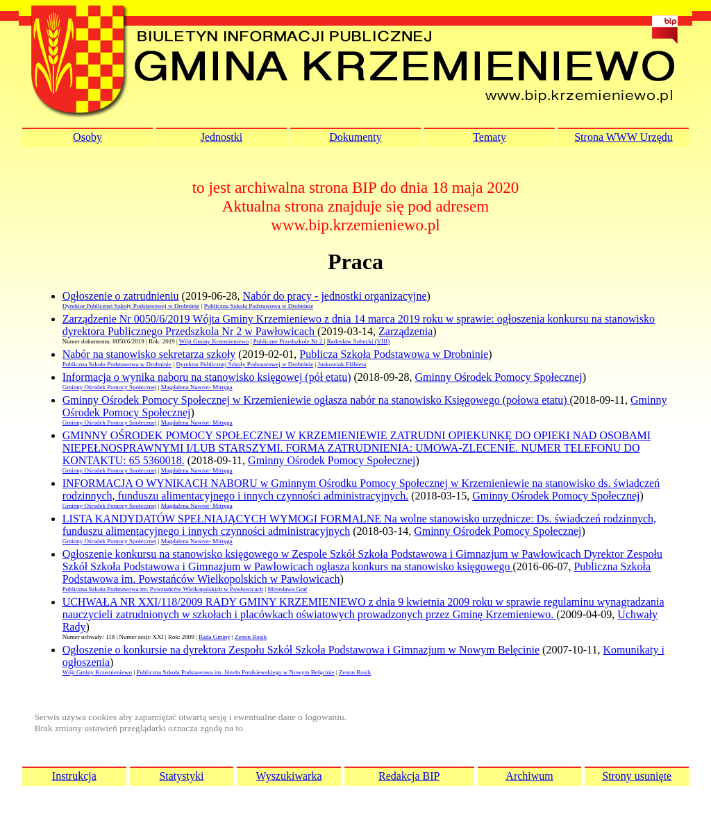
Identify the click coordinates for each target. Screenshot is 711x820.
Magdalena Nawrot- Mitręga (197, 387)
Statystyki (181, 776)
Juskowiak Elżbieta (341, 364)
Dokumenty (355, 137)
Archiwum (529, 776)
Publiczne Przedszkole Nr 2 (288, 341)
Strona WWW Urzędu (623, 137)
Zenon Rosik (251, 636)
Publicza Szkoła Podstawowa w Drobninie (393, 354)
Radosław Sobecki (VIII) (358, 341)
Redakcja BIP (409, 776)
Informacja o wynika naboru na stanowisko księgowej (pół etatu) (206, 377)
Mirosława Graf (287, 589)
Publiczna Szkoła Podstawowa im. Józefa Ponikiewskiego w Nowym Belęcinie (235, 672)
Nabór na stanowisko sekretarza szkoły (149, 354)
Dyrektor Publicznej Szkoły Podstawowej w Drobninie (131, 305)
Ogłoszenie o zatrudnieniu (120, 296)
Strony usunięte (636, 776)
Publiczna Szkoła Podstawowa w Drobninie (258, 305)
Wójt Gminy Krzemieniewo (214, 341)
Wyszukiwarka (288, 776)
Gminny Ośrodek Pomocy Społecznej (499, 377)
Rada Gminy (215, 636)
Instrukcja (74, 776)
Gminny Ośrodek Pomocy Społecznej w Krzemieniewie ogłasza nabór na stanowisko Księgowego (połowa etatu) (316, 400)
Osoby (87, 137)
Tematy (489, 137)
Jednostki (221, 137)
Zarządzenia (405, 331)
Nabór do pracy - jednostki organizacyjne (335, 296)
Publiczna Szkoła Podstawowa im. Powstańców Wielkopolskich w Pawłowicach (162, 589)
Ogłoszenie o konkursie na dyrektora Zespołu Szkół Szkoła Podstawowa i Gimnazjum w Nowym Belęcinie (300, 650)
